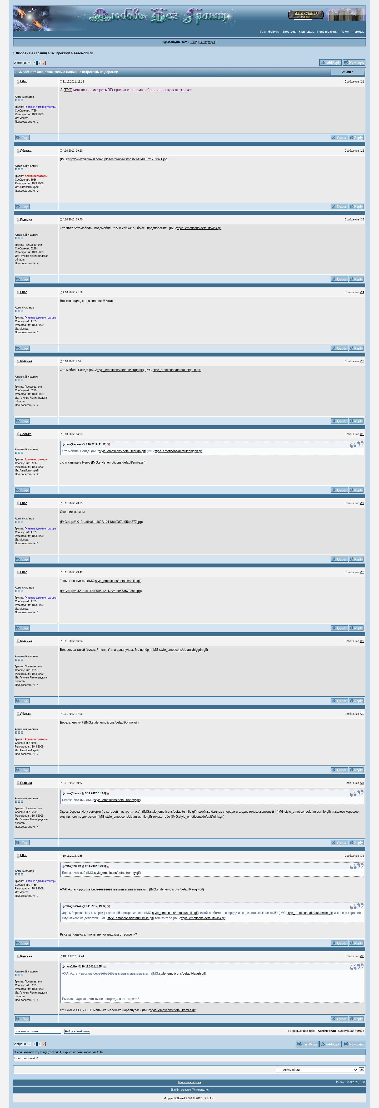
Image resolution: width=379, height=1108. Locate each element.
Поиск (345, 31)
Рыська (26, 219)
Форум (168, 1098)
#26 (362, 434)
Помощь (358, 31)
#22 (362, 150)
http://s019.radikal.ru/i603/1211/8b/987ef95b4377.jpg (105, 522)
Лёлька (26, 150)
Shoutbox (289, 31)
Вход (194, 42)
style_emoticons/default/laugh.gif (120, 370)
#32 (362, 855)
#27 (362, 503)
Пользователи (327, 31)
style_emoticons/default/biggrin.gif (176, 370)
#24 (362, 292)
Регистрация (207, 42)
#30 (362, 713)
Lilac (23, 81)
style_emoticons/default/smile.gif (121, 462)
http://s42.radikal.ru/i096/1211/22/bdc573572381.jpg (104, 591)
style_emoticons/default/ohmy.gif (115, 722)
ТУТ (68, 90)
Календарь (306, 31)
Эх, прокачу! (60, 53)
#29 (362, 641)
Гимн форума (269, 31)
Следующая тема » (351, 1030)
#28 (362, 572)
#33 (362, 956)
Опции (346, 71)
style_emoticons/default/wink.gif (199, 228)
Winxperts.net (200, 1089)
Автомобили (83, 53)
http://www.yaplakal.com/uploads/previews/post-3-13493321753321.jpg (117, 159)
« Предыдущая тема (301, 1030)
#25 (362, 361)
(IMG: (64, 522)
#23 (362, 219)
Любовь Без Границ (31, 53)
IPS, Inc (209, 1098)
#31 (362, 783)
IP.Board (179, 1098)
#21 (362, 81)
